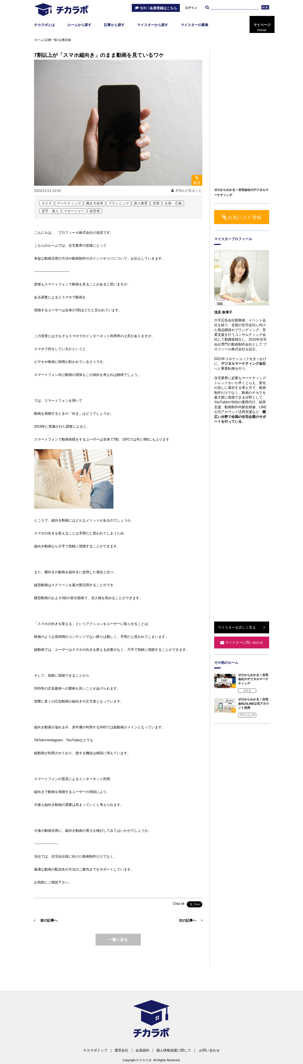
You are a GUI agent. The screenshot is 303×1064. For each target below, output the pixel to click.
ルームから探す (79, 25)
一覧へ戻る (118, 940)
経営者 (94, 211)
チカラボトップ (95, 1050)
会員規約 (142, 1050)
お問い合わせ (209, 1050)
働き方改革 (94, 203)
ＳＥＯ (47, 203)
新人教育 (141, 203)
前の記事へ (49, 920)
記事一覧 (51, 40)
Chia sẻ (178, 903)
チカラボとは (44, 25)
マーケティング (69, 203)
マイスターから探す (152, 25)
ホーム (38, 40)
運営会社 (121, 1050)
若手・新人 (50, 211)
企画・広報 (173, 203)
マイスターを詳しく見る (237, 627)
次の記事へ (187, 920)
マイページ (262, 27)
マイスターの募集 (194, 25)
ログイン (191, 7)
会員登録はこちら (158, 8)
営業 (156, 203)
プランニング (118, 203)
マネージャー (74, 211)
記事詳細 (65, 40)
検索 (265, 7)
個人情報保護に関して (173, 1050)
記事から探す (114, 25)
